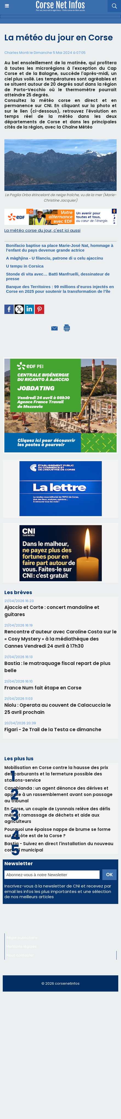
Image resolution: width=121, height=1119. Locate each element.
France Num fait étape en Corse (42, 687)
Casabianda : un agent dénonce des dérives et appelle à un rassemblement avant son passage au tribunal (58, 794)
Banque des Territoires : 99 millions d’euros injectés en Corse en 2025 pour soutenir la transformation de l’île (60, 289)
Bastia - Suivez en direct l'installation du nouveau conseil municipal (58, 847)
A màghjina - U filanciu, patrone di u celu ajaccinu (54, 258)
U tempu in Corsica (25, 266)
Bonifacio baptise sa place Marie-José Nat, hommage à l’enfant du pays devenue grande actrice (59, 247)
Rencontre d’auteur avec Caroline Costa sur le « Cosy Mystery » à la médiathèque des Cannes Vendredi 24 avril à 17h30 (60, 638)
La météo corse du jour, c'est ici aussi (42, 230)
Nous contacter (20, 955)
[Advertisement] (60, 1057)
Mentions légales (21, 946)
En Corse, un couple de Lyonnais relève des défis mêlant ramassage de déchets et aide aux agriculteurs (57, 815)
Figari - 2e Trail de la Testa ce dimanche (52, 729)
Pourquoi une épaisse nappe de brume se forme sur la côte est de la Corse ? (57, 832)
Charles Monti (16, 52)
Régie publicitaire (22, 937)
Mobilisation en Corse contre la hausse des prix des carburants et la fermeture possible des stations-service (56, 774)
